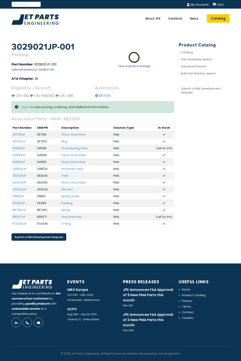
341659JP (19, 155)
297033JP (19, 141)
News (194, 18)
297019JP (19, 135)
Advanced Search (193, 66)
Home (186, 289)
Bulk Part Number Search (198, 73)
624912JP (19, 203)
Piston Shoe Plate (73, 135)
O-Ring (66, 224)
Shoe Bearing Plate (74, 148)
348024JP (19, 169)
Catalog (187, 52)
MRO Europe (77, 289)
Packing (66, 203)
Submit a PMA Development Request (38, 237)
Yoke (64, 176)
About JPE (152, 18)
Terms (186, 307)
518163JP (18, 196)
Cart (218, 4)
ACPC (72, 309)
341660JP (19, 162)
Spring (65, 210)
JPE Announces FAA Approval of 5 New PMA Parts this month (148, 295)
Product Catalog (194, 295)
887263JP (19, 210)
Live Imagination (169, 354)
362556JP (19, 183)
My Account (198, 4)
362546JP (19, 176)
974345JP (20, 224)
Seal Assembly (71, 217)
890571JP (19, 217)
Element (67, 189)
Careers (187, 318)
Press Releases (141, 282)
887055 (103, 95)
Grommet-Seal (72, 169)
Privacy (187, 301)
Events (76, 282)
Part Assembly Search (196, 59)
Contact (188, 312)
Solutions (175, 18)
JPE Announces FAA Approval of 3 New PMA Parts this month (148, 320)
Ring (64, 141)
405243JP (19, 189)
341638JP (19, 148)
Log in (25, 107)
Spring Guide (70, 196)
